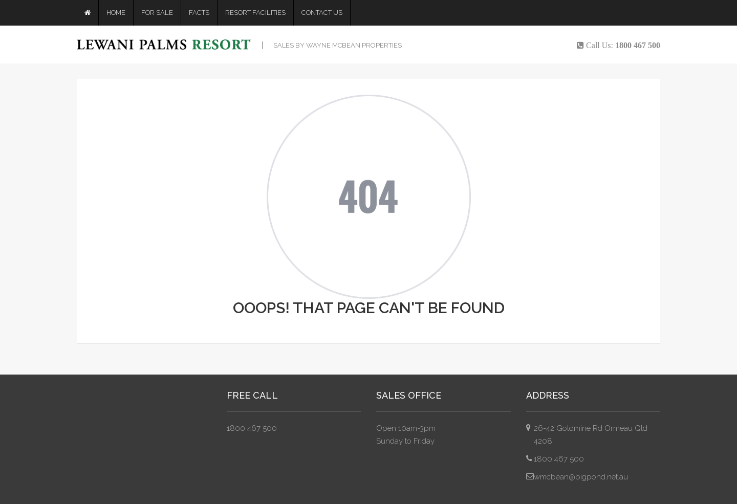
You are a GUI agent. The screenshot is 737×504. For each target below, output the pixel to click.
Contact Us (321, 12)
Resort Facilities (255, 12)
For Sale (157, 12)
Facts (199, 12)
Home (115, 12)
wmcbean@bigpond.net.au (581, 476)
